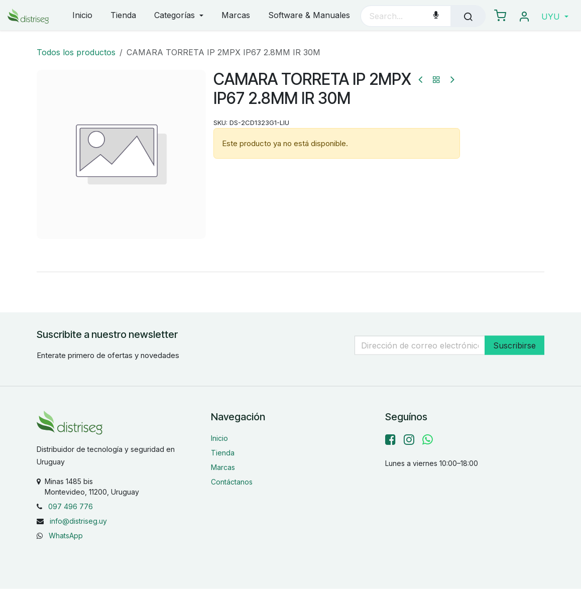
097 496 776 (70, 506)
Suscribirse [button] (514, 345)
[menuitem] (82, 16)
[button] (554, 17)
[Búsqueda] (468, 16)
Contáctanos (232, 482)
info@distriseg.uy (78, 521)
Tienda (223, 452)
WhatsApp (66, 535)
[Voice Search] (435, 16)
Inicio (219, 438)
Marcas (223, 467)
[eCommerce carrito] (500, 16)
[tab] (290, 271)
